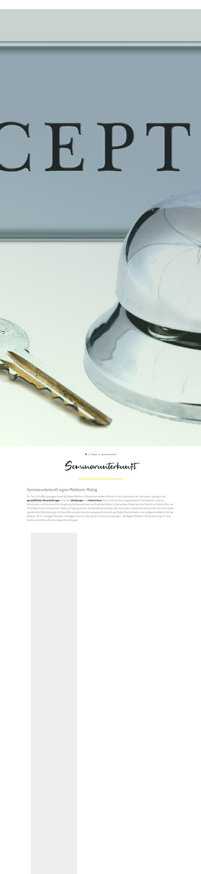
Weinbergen (77, 500)
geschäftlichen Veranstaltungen (43, 500)
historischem (95, 500)
